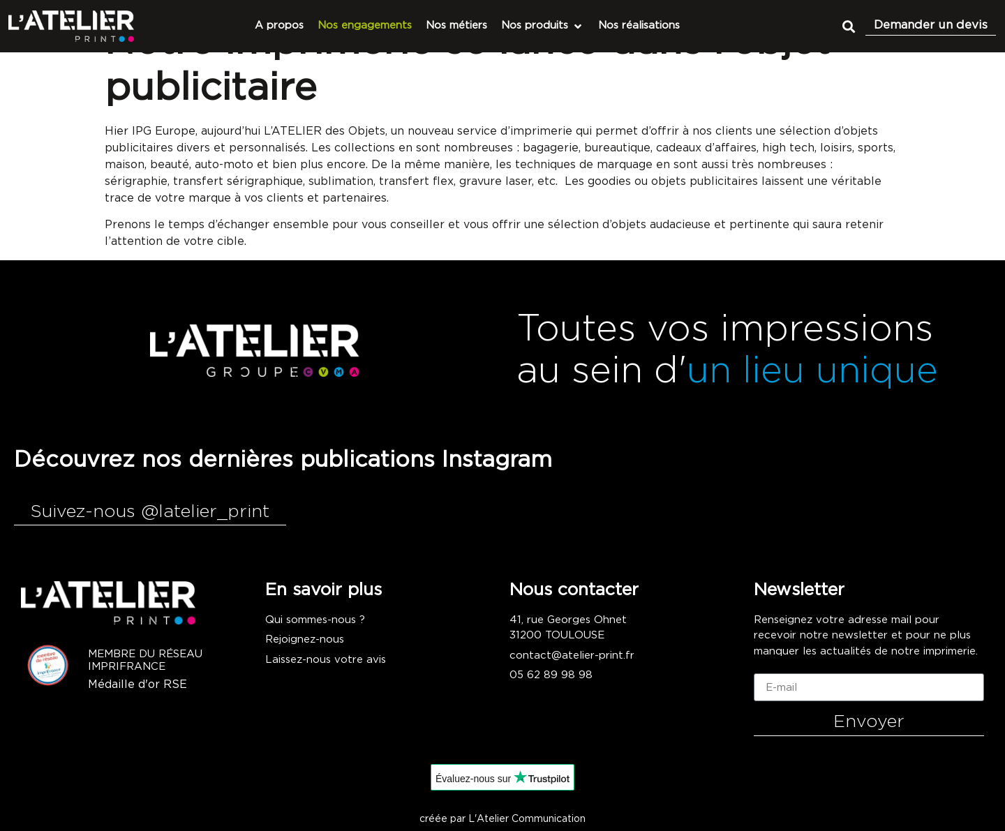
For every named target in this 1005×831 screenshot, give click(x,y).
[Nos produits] (542, 26)
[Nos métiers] (456, 26)
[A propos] (279, 26)
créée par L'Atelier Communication (502, 819)
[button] (848, 26)
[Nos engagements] (365, 26)
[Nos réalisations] (639, 26)
